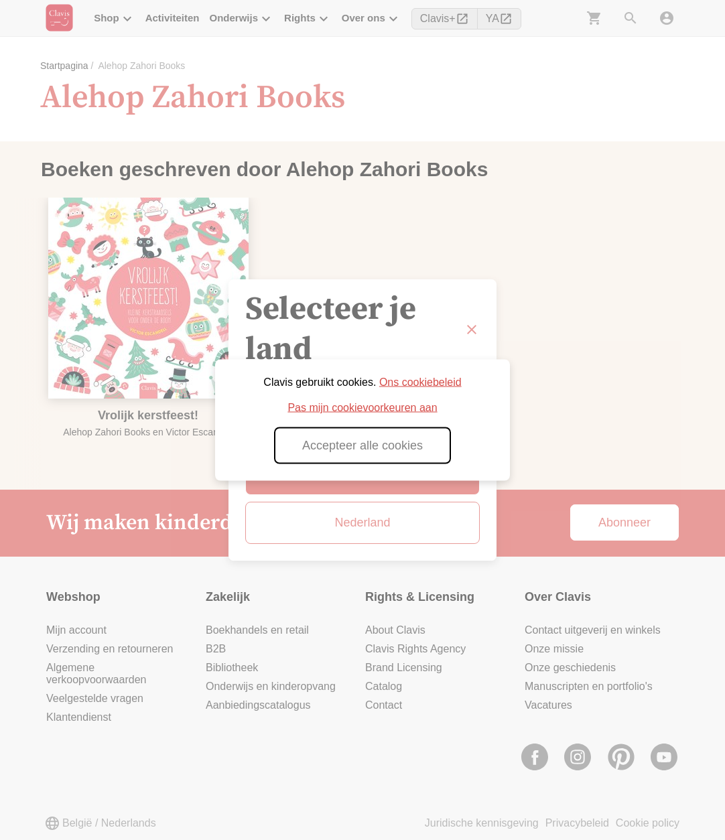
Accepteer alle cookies (362, 445)
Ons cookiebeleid (420, 382)
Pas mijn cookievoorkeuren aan (362, 407)
